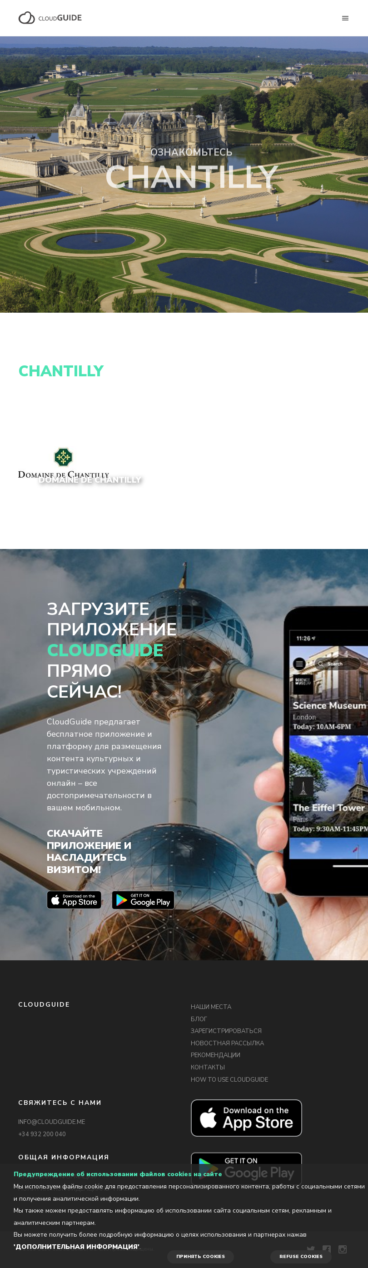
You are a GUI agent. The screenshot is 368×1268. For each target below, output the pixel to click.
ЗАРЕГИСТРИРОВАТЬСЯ (226, 1031)
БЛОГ (199, 1019)
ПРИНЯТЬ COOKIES (200, 1256)
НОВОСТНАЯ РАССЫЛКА (227, 1043)
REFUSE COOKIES (301, 1256)
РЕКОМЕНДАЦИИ (215, 1055)
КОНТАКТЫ (208, 1067)
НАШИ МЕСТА (211, 1007)
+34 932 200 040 (42, 1134)
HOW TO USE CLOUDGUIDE (229, 1080)
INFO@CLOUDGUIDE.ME (51, 1122)
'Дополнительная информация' (76, 1247)
